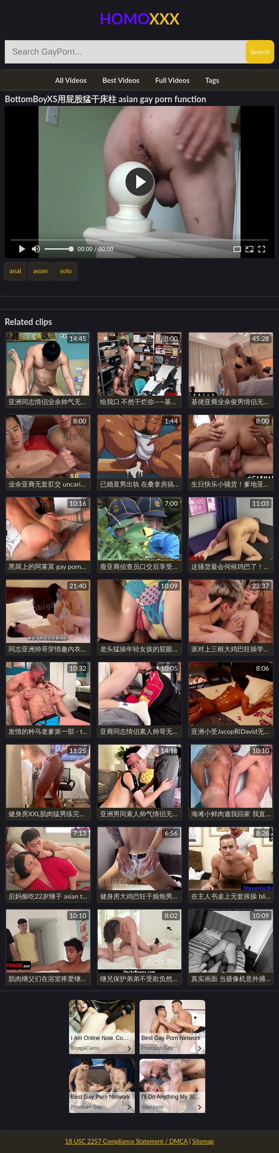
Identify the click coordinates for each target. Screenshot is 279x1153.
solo (65, 271)
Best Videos (121, 80)
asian (40, 271)
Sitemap (203, 1141)
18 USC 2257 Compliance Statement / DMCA (126, 1141)
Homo (139, 18)
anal (15, 271)
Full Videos (172, 80)
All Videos (70, 80)
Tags (212, 80)
